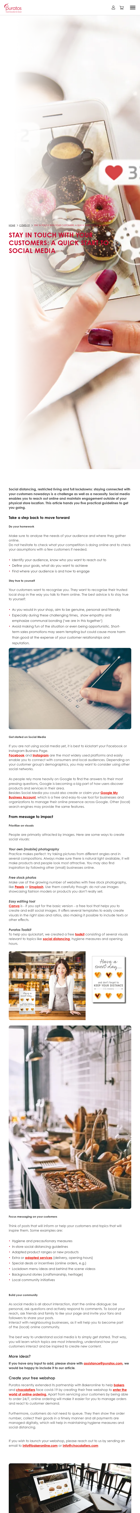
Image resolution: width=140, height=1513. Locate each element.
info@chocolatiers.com (80, 1445)
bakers (119, 1385)
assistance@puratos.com (103, 1363)
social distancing (56, 938)
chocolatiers (25, 1389)
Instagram (41, 755)
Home (12, 225)
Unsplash (36, 886)
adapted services (38, 1257)
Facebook (16, 755)
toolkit (79, 934)
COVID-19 (24, 225)
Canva (14, 905)
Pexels (19, 886)
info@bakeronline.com (40, 1445)
